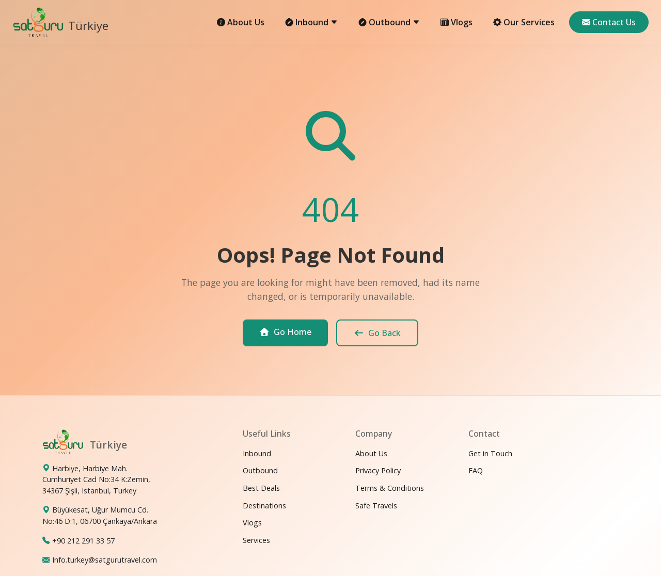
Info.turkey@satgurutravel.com (104, 560)
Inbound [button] (311, 22)
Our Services (524, 22)
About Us (240, 22)
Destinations (264, 505)
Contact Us (609, 22)
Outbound (260, 470)
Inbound (257, 453)
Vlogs (456, 22)
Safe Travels (376, 505)
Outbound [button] (389, 22)
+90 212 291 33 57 (83, 541)
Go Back (377, 333)
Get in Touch (490, 453)
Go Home (285, 332)
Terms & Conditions (389, 488)
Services (256, 540)
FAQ (475, 470)
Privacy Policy (378, 470)
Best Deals (261, 488)
